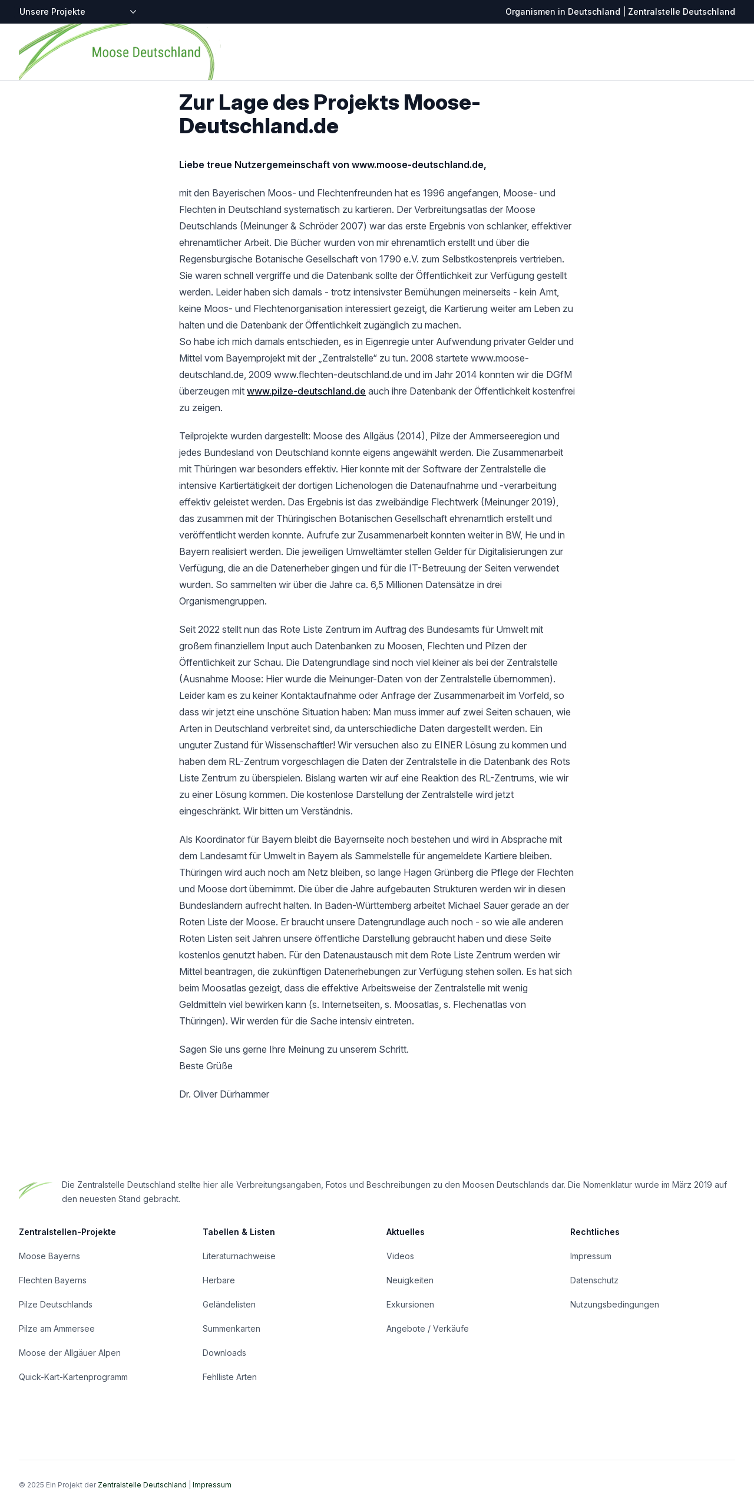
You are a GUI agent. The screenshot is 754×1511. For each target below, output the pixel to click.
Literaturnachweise (239, 1256)
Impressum (590, 1256)
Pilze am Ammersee (57, 1328)
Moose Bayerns (49, 1256)
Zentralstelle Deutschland (142, 1484)
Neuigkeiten (410, 1280)
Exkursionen (410, 1304)
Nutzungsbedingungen (614, 1304)
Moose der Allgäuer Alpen (70, 1353)
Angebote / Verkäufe (427, 1328)
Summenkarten (231, 1328)
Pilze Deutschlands (55, 1304)
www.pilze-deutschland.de (306, 391)
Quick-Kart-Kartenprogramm (73, 1377)
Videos (400, 1256)
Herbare (219, 1280)
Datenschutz (594, 1280)
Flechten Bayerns (53, 1280)
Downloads (224, 1353)
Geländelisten (229, 1304)
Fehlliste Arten (230, 1377)
